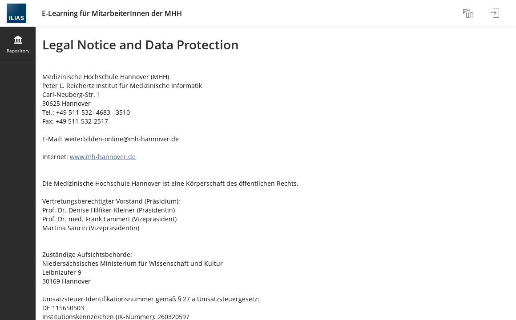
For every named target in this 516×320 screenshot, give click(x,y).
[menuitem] (469, 13)
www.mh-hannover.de (103, 156)
